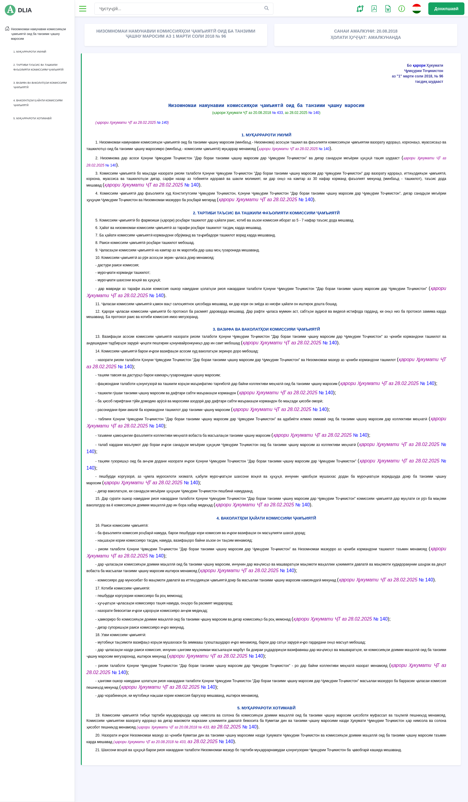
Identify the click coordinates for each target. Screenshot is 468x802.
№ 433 (278, 113)
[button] (360, 8)
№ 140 (314, 113)
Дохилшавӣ (446, 8)
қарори (419, 65)
